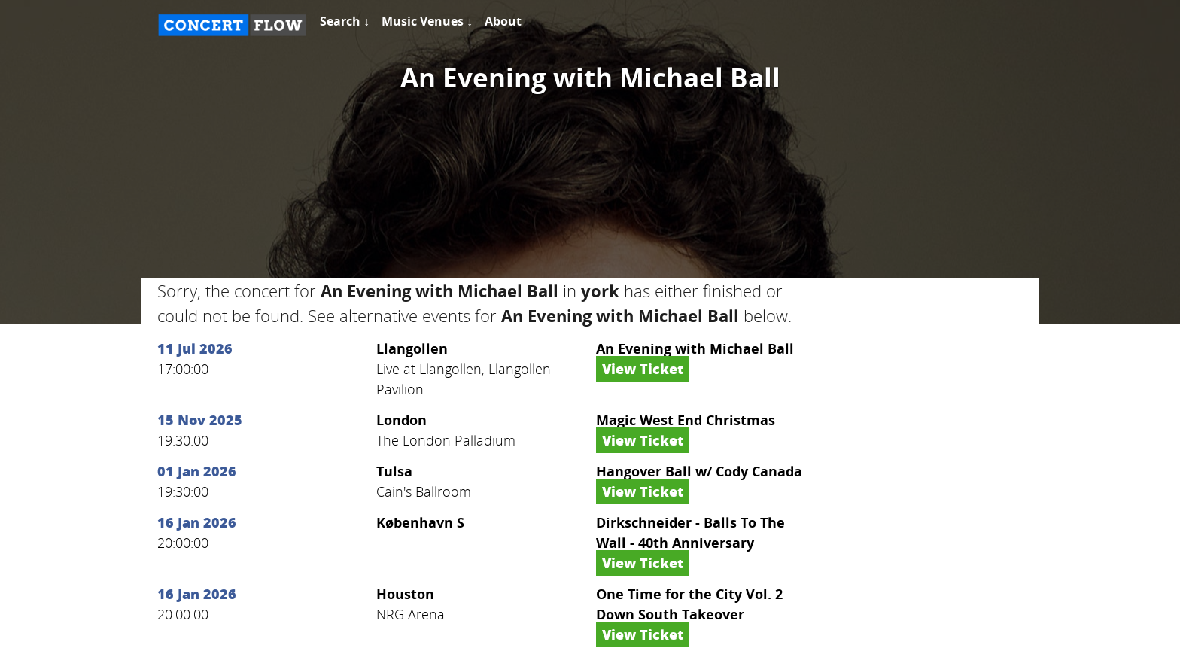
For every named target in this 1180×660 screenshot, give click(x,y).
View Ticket (642, 369)
